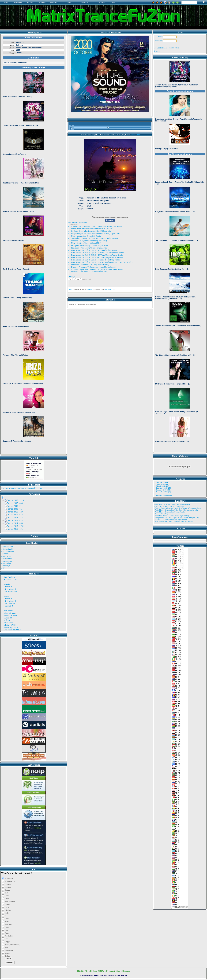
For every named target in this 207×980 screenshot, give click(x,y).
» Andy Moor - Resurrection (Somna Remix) (169, 512)
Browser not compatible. (33, 244)
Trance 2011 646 (15, 515)
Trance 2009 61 (14, 509)
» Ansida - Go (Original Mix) (164, 514)
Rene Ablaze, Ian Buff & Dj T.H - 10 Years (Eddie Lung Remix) (95, 260)
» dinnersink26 (7, 549)
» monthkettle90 (7, 551)
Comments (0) (110, 289)
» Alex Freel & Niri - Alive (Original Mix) (169, 506)
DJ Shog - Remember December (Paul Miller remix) (91, 231)
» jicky (3, 568)
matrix (9, 579)
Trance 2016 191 (15, 529)
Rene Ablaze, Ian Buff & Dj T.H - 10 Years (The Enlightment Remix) (97, 253)
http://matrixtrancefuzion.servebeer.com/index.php (20, 488)
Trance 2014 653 (15, 523)
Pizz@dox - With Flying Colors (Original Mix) (89, 248)
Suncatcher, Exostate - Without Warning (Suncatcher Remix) (94, 238)
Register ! (157, 51)
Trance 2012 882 (15, 517)
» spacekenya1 (6, 556)
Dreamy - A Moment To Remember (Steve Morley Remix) (93, 267)
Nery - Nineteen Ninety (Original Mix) (86, 243)
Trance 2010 (135, 135)
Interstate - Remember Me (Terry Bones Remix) (89, 272)
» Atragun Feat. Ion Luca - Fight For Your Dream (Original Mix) (176, 518)
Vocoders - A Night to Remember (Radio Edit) (89, 241)
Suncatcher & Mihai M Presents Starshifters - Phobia (91, 229)
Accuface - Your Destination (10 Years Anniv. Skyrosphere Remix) (97, 226)
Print (70, 289)
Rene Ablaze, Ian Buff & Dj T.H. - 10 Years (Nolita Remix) (94, 250)
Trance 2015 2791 (15, 526)
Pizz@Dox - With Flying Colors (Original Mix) (89, 245)
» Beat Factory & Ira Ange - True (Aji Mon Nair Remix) (173, 521)
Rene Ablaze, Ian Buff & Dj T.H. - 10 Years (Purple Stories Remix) (97, 257)
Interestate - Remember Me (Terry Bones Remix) (90, 264)
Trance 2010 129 (15, 512)
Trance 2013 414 (15, 520)
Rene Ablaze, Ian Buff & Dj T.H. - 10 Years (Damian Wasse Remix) (97, 255)
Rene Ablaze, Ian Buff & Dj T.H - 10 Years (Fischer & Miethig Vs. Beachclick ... (102, 262)
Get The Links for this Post (77, 222)
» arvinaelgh (6, 563)
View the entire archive (164, 496)
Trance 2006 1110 (15, 500)
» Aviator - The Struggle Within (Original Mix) (170, 519)
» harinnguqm (6, 561)
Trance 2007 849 (15, 503)
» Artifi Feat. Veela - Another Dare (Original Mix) (171, 516)
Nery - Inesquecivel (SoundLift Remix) (86, 236)
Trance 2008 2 (14, 506)
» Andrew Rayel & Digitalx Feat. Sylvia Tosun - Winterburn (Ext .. (177, 508)
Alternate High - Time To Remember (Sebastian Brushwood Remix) (97, 269)
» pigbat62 (5, 554)
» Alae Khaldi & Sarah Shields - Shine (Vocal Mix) (172, 504)
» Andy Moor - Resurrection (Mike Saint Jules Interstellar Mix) (176, 510)
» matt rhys (5, 566)
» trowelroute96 (7, 546)
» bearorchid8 (6, 558)
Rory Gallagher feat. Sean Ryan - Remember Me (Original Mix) (95, 233)
